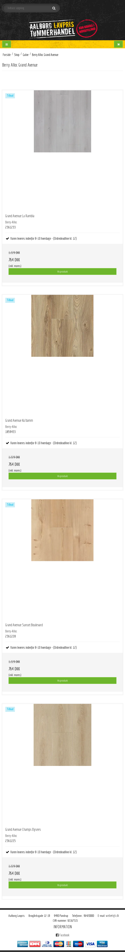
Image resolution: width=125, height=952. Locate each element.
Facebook (62, 935)
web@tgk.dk (112, 915)
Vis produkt (62, 271)
